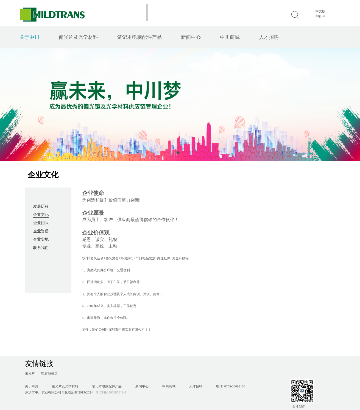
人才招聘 (269, 37)
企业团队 (41, 223)
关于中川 (29, 37)
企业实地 (41, 239)
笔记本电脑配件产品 (139, 37)
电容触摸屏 (49, 373)
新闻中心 (191, 37)
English (321, 16)
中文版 (320, 11)
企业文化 (41, 215)
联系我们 (41, 248)
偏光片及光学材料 (78, 37)
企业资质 (41, 231)
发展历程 (41, 206)
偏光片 (30, 373)
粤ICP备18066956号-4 (110, 392)
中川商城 (230, 37)
